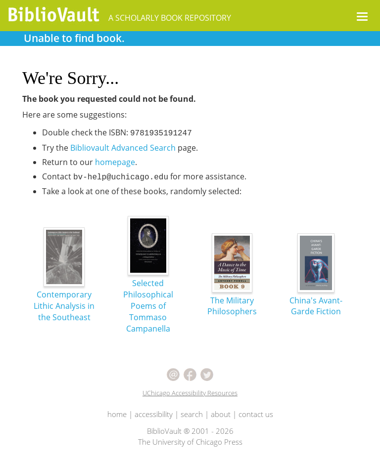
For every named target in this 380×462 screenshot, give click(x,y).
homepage (115, 162)
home (117, 414)
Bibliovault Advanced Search (123, 147)
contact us (255, 414)
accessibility (154, 414)
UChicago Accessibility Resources (190, 392)
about (221, 414)
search (192, 414)
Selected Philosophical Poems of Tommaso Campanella (148, 287)
